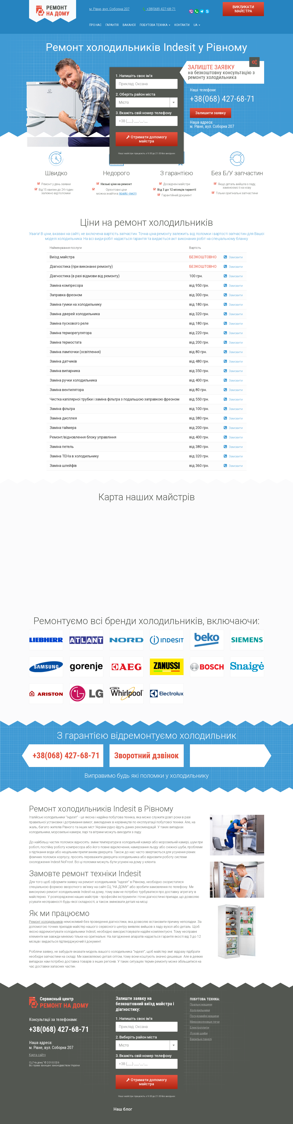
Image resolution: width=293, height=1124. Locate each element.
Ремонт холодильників (46, 922)
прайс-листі (127, 193)
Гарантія (112, 25)
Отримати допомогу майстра (146, 139)
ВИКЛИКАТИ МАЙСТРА (243, 9)
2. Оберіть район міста (135, 94)
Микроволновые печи (205, 1021)
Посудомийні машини (204, 1016)
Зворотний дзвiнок (146, 755)
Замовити (233, 257)
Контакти (181, 25)
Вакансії (129, 25)
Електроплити (199, 1027)
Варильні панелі (201, 1039)
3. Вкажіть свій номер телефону (144, 113)
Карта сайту (37, 1055)
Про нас (95, 25)
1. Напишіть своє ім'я (134, 76)
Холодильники (200, 1010)
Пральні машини (201, 1004)
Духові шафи (199, 1033)
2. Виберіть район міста (136, 1037)
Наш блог (123, 1109)
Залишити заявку (210, 113)
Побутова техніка (155, 25)
